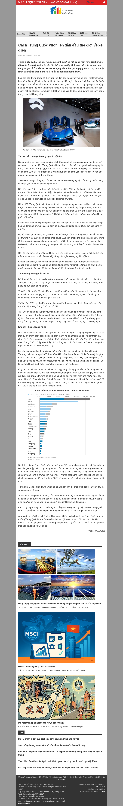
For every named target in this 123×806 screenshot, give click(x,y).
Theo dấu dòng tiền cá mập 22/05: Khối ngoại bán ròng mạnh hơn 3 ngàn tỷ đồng (57, 761)
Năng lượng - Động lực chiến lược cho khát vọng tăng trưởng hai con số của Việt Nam (59, 603)
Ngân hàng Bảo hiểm (59, 34)
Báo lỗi (21, 55)
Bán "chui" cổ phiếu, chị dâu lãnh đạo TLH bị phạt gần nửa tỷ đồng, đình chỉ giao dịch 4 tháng (60, 753)
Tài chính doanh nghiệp (97, 34)
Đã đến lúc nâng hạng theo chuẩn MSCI (37, 666)
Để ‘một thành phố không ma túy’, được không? (41, 722)
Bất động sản (84, 34)
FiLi (64, 777)
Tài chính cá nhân (72, 34)
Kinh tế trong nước (34, 34)
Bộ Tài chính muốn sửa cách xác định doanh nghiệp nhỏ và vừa (48, 739)
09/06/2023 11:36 (33, 55)
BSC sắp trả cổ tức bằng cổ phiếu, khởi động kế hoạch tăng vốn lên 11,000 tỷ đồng (58, 767)
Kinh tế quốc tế (46, 34)
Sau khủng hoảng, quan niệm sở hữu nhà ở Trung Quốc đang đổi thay (51, 745)
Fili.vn (50, 784)
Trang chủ (21, 34)
